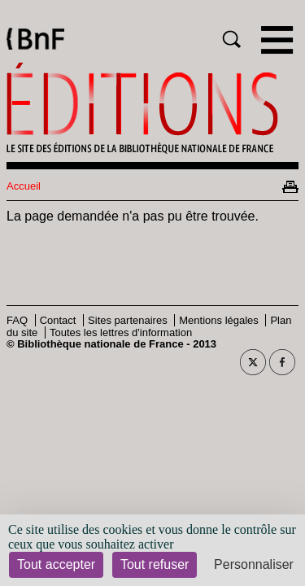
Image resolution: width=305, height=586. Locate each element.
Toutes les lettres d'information (121, 332)
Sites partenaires (128, 320)
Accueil (24, 186)
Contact (58, 320)
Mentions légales (219, 320)
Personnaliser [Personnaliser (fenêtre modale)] (254, 564)
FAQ (17, 320)
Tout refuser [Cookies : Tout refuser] (154, 564)
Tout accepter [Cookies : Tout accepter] (56, 564)
